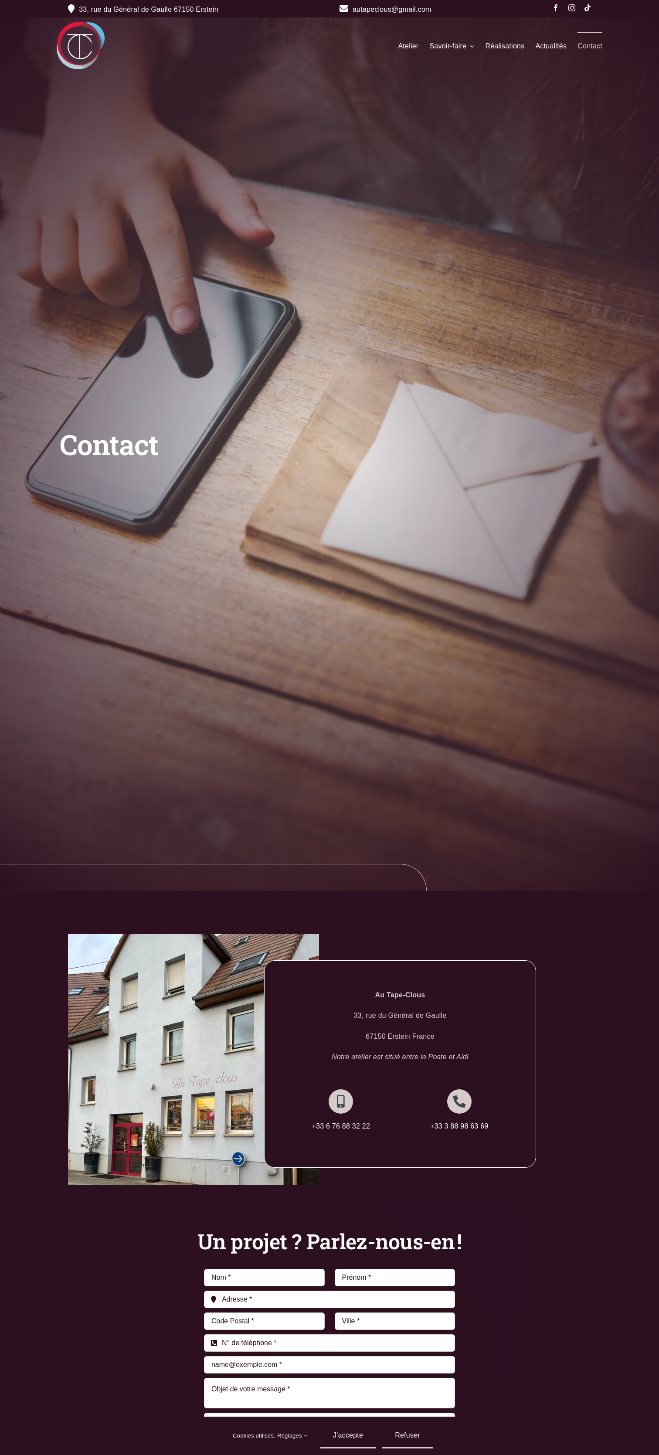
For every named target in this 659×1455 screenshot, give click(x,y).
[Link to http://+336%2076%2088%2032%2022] (341, 1101)
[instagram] (571, 7)
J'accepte (348, 1435)
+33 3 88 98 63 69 (459, 1126)
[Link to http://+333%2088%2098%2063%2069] (459, 1101)
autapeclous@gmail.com (385, 9)
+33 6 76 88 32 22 (341, 1126)
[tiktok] (587, 7)
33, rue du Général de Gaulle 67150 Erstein (148, 9)
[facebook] (555, 7)
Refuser (407, 1435)
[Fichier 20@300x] (81, 25)
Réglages (292, 1435)
